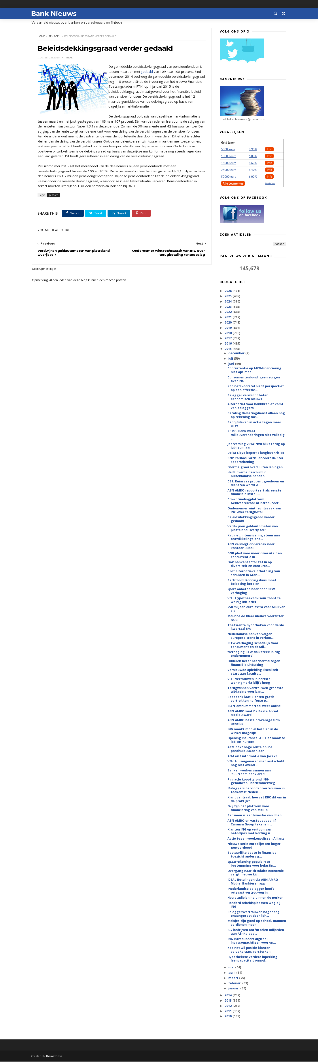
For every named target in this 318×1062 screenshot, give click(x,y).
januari (234, 988)
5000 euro (228, 149)
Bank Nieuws (55, 13)
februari (235, 983)
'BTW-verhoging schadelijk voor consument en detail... (252, 645)
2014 (229, 995)
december (236, 353)
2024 (229, 301)
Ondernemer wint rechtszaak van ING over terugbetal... (254, 510)
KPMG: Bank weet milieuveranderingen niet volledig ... (256, 435)
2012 (229, 1006)
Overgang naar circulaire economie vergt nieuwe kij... (255, 873)
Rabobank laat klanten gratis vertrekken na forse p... (250, 699)
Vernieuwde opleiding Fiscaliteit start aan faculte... (252, 672)
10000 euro (228, 156)
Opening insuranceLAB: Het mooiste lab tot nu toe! (256, 740)
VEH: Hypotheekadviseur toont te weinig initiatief (254, 600)
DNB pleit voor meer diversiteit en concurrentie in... (254, 555)
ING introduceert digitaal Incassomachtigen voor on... (251, 941)
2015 (229, 349)
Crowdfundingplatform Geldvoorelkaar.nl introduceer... (254, 501)
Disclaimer (270, 183)
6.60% (253, 163)
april (232, 973)
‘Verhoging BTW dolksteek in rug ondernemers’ (253, 654)
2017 (229, 338)
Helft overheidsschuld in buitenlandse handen (246, 474)
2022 (229, 312)
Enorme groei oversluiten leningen (255, 467)
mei (231, 967)
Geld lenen (228, 143)
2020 (229, 322)
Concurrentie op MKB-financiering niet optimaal (254, 370)
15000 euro (228, 163)
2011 (229, 1011)
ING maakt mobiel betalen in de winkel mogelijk (252, 731)
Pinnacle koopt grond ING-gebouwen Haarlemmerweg (251, 781)
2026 (229, 291)
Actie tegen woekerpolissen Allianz (255, 838)
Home (41, 36)
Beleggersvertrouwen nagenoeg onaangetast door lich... (253, 914)
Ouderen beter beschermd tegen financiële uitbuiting (253, 663)
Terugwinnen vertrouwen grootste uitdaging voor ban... (255, 690)
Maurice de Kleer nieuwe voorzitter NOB (255, 618)
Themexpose (55, 1056)
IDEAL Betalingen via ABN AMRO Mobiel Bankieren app (252, 882)
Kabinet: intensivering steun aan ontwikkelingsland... (253, 537)
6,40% (253, 170)
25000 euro (228, 170)
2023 (229, 307)
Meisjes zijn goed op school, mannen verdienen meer (256, 923)
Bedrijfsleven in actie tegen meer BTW (254, 424)
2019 (229, 328)
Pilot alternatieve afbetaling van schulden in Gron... (253, 573)
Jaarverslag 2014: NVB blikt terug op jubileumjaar (256, 446)
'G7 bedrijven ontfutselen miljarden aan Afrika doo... (255, 932)
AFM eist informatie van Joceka (252, 756)
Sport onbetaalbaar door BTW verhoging (251, 591)
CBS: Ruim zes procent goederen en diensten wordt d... (255, 483)
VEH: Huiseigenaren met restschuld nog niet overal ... (255, 763)
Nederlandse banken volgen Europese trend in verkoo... (250, 636)
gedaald (147, 71)
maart (233, 978)
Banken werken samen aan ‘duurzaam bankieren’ (249, 772)
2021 (229, 317)
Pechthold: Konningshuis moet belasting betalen (251, 582)
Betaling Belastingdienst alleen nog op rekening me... (256, 415)
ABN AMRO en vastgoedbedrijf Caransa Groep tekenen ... (251, 823)
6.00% (253, 156)
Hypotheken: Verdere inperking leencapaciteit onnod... (252, 959)
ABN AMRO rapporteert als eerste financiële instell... (254, 492)
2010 (229, 1016)
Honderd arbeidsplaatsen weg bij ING (253, 905)
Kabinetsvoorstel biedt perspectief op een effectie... (255, 388)
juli (231, 359)
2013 (229, 1000)
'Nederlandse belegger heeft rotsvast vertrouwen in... (250, 891)
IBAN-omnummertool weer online (254, 706)
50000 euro (228, 177)
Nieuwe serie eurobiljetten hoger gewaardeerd (253, 846)
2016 (229, 343)
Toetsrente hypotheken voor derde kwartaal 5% (255, 627)
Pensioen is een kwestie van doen (254, 815)
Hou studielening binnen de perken (255, 898)
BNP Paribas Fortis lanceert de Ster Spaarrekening (255, 460)
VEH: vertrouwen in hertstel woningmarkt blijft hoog (249, 681)
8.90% (253, 149)
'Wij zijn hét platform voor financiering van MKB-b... (248, 808)
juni (231, 364)
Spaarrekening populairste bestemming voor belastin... (251, 864)
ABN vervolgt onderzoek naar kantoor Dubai (250, 546)
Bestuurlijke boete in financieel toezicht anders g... (252, 855)
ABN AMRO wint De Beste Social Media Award (252, 713)
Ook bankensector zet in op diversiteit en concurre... (249, 564)
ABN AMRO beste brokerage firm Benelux (253, 722)
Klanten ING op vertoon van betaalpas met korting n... (250, 831)
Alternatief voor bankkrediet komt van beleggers (255, 406)
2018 (229, 333)
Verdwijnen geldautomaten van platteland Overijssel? (252, 528)
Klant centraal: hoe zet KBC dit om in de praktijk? (256, 799)
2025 (229, 296)
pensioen (55, 36)
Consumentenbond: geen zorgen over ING (253, 379)
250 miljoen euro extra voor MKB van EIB (256, 609)
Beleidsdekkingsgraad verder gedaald (250, 519)
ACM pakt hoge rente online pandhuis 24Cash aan (249, 749)
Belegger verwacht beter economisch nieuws (247, 397)
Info (269, 149)
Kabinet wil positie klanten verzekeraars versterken (249, 950)
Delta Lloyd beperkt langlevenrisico (255, 453)
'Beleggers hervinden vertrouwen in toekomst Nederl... (256, 790)
